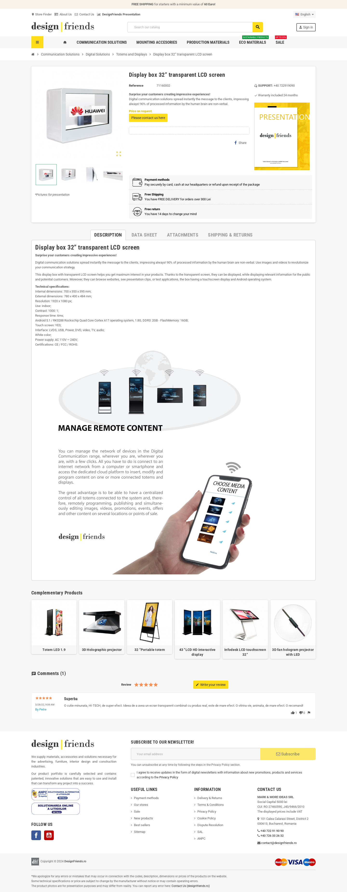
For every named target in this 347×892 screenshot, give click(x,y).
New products (143, 818)
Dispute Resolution (210, 825)
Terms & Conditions (210, 805)
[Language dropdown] (304, 14)
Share (240, 143)
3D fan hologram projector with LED (293, 652)
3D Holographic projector (102, 650)
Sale (137, 811)
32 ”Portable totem (149, 650)
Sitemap (139, 832)
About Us (63, 14)
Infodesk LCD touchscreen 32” (245, 652)
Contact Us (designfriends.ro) (191, 886)
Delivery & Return (208, 798)
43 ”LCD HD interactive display (197, 652)
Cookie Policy (206, 818)
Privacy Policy (168, 777)
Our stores (141, 805)
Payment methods (146, 798)
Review (126, 684)
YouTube (49, 835)
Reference (136, 85)
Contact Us (84, 14)
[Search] (195, 27)
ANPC (201, 838)
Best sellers (142, 825)
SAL (200, 832)
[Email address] (195, 754)
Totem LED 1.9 (54, 650)
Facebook (36, 835)
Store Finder (41, 14)
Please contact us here (148, 118)
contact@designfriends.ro (279, 843)
